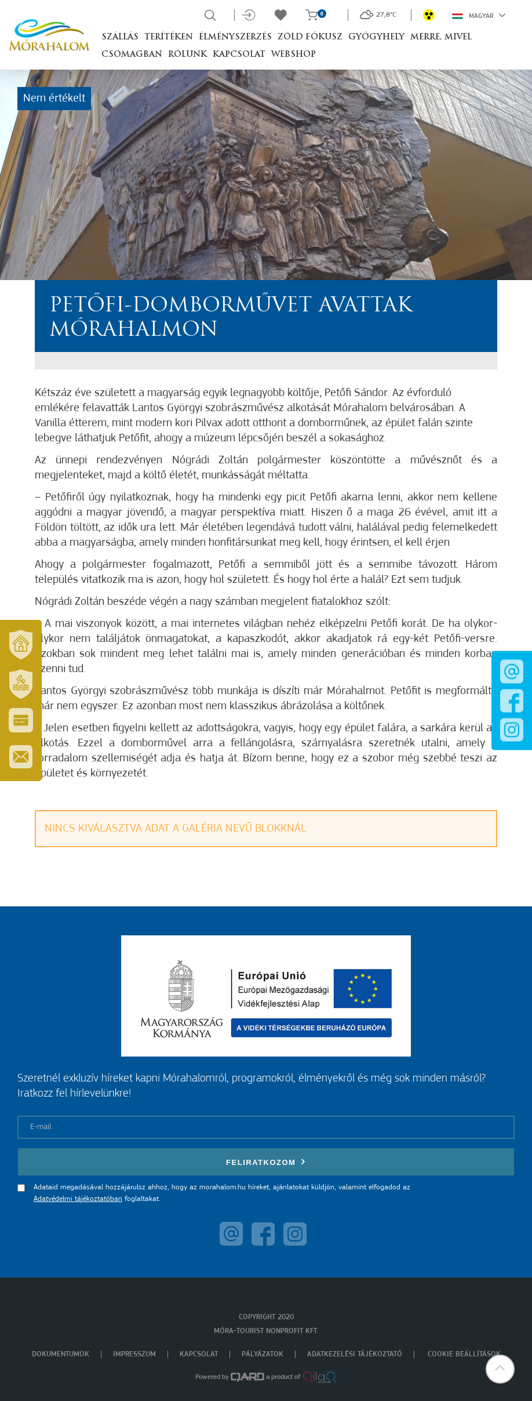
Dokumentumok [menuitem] (60, 1354)
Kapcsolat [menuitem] (199, 1354)
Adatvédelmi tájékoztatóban (78, 1199)
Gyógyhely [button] (376, 37)
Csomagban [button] (131, 54)
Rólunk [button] (187, 54)
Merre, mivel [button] (441, 37)
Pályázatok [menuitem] (262, 1354)
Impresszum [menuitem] (134, 1354)
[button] (500, 1369)
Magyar (479, 15)
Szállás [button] (120, 37)
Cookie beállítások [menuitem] (464, 1354)
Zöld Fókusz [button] (310, 37)
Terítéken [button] (168, 37)
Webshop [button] (293, 54)
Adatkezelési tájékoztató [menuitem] (354, 1354)
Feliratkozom (266, 1162)
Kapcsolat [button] (239, 54)
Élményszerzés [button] (235, 37)
